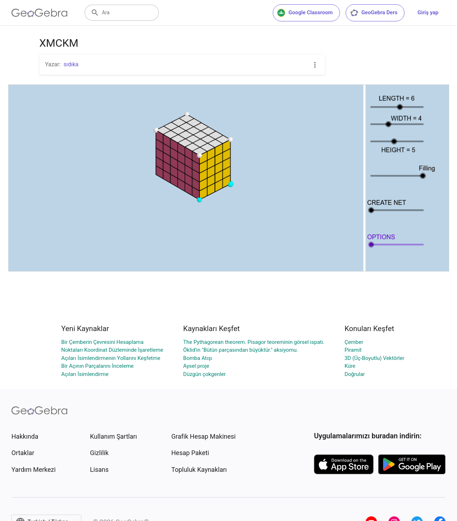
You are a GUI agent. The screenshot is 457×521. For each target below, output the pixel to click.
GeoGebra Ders (373, 13)
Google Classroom (305, 13)
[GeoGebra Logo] (39, 13)
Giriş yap (427, 12)
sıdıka (71, 64)
